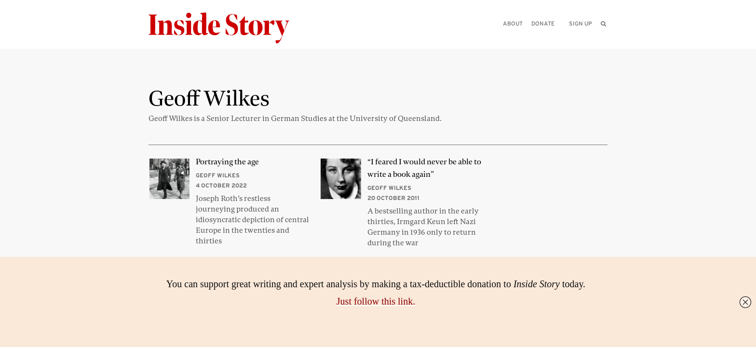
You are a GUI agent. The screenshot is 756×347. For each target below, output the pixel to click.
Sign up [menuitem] (580, 23)
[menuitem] (603, 23)
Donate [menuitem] (542, 23)
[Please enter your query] (553, 37)
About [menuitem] (513, 23)
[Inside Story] (225, 28)
